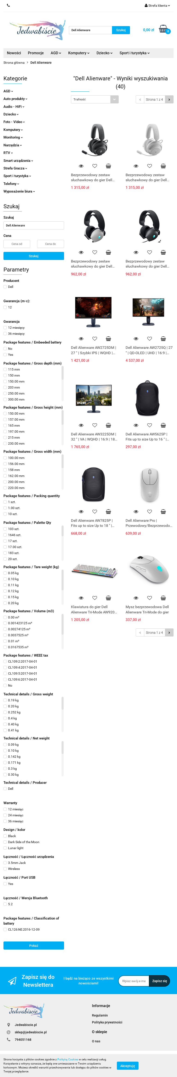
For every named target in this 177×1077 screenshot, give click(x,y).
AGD (56, 53)
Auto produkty (15, 99)
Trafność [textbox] (80, 99)
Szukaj (33, 256)
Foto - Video (14, 122)
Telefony (11, 184)
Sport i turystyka (135, 53)
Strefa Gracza (15, 168)
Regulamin (100, 1015)
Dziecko (105, 53)
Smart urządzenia (18, 161)
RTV (8, 153)
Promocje (36, 53)
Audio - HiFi (13, 107)
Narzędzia (12, 145)
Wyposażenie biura (19, 191)
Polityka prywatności (107, 1022)
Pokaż (33, 945)
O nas (96, 1041)
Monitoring (13, 137)
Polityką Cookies (67, 1059)
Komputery (79, 53)
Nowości (14, 53)
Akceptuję (127, 1066)
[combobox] (95, 99)
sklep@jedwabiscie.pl (31, 1032)
